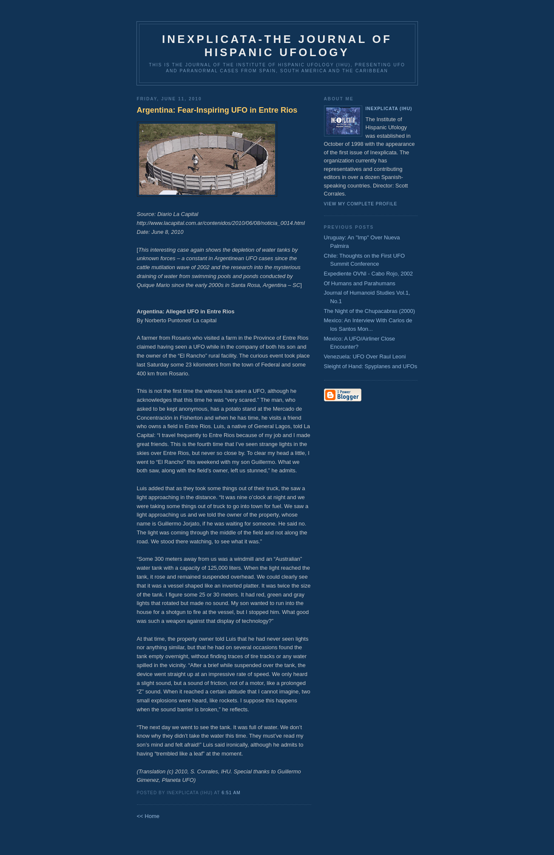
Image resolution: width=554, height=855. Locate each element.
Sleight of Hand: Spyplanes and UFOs (371, 366)
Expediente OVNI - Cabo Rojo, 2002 (368, 273)
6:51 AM (231, 792)
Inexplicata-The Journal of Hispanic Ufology (277, 46)
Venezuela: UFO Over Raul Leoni (365, 356)
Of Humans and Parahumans (359, 283)
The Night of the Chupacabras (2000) (369, 311)
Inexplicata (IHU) (389, 108)
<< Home (148, 816)
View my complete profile (361, 204)
